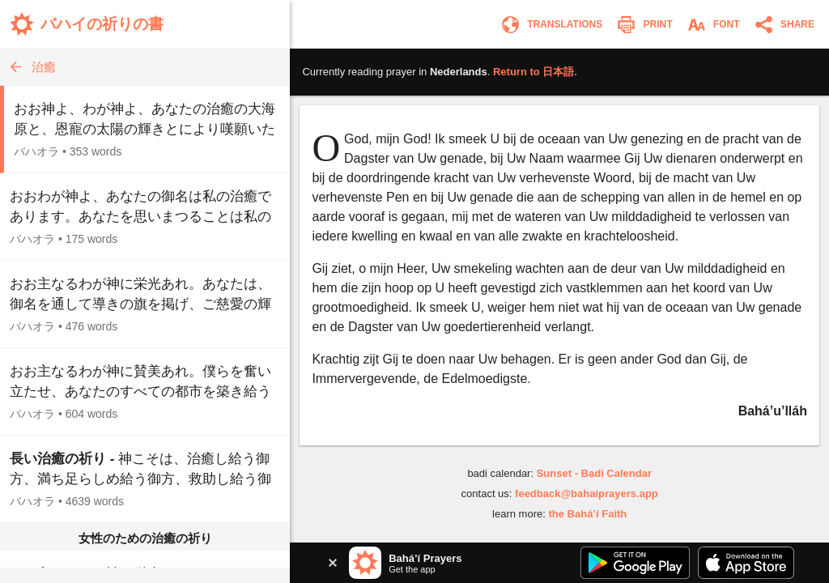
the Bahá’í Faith (587, 514)
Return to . (535, 72)
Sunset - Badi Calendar (594, 473)
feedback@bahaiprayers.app (586, 493)
